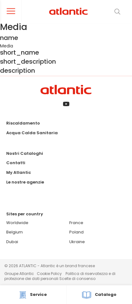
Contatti (15, 163)
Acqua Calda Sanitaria (32, 133)
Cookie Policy (49, 273)
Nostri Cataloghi (24, 153)
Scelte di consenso (77, 278)
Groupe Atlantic (19, 273)
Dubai (12, 242)
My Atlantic (18, 172)
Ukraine (77, 242)
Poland (76, 232)
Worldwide (17, 223)
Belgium (14, 232)
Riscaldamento (23, 123)
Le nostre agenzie (25, 182)
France (76, 223)
